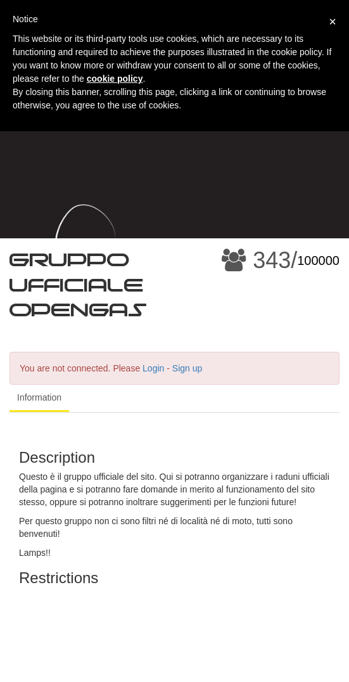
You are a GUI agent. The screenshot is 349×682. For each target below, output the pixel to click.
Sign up (187, 368)
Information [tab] (39, 397)
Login (153, 368)
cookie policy (115, 79)
